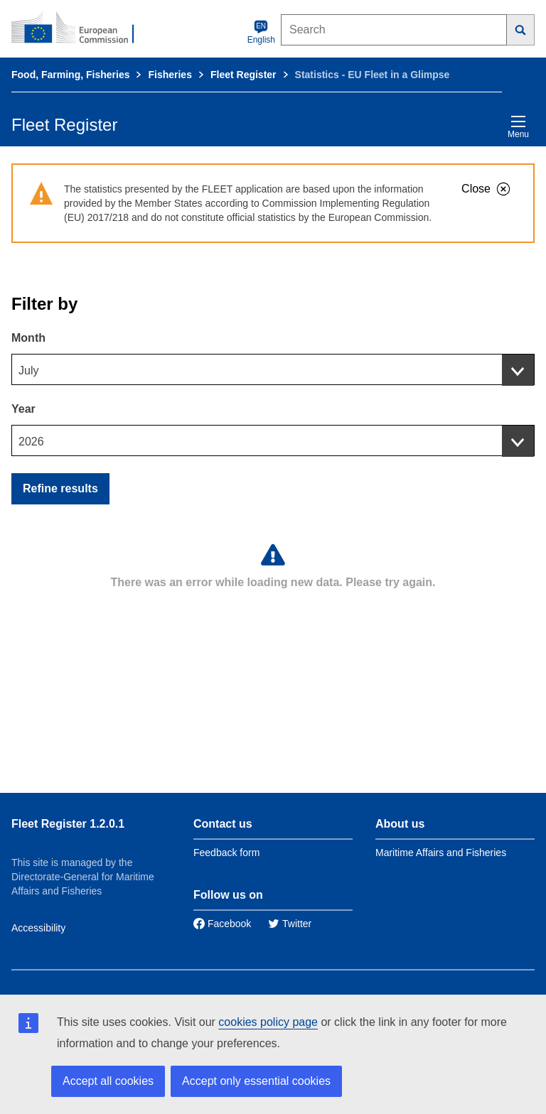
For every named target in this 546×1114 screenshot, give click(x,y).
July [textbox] (28, 370)
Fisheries (169, 74)
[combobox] (273, 369)
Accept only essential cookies (256, 1081)
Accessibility (38, 928)
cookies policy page (268, 1022)
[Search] (521, 29)
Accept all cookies (108, 1081)
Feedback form (226, 852)
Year (23, 409)
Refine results (60, 488)
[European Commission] (80, 28)
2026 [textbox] (31, 442)
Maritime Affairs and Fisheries (440, 852)
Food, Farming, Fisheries (70, 74)
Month (28, 338)
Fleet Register (243, 74)
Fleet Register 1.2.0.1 (67, 824)
